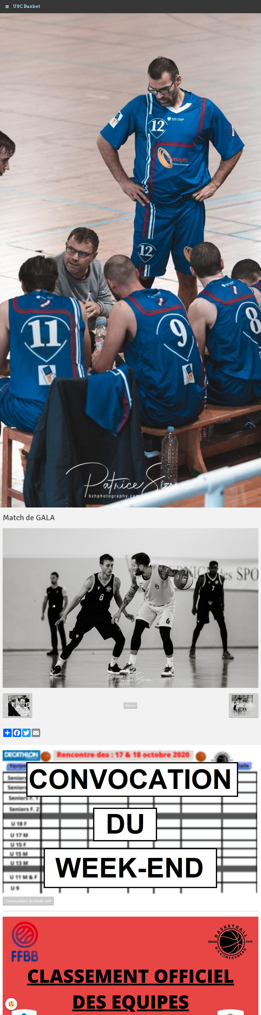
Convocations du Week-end (28, 901)
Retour (130, 705)
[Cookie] (11, 1004)
